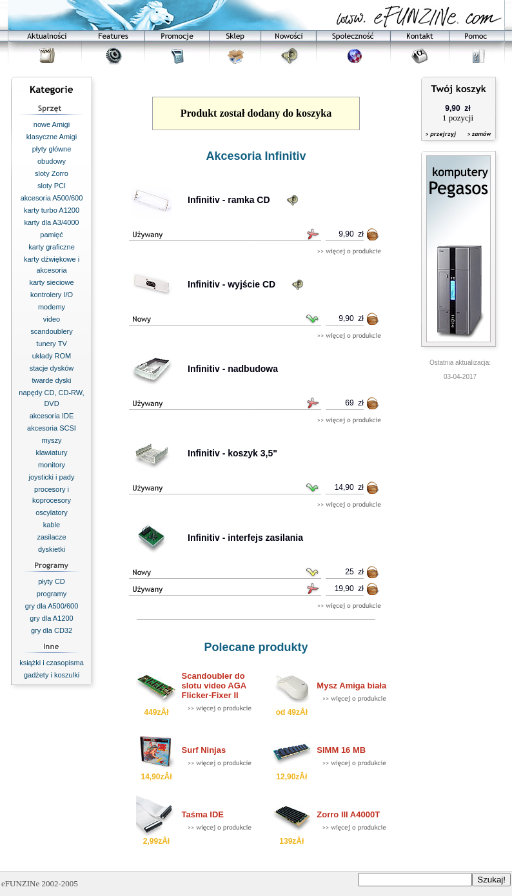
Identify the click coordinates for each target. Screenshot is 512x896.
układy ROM (52, 356)
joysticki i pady (52, 477)
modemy (51, 307)
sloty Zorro (51, 173)
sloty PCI (51, 186)
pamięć (51, 235)
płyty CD (51, 581)
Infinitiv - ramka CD (229, 200)
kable (51, 525)
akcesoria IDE (52, 416)
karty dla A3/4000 (51, 222)
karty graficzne (51, 247)
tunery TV (51, 343)
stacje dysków (52, 368)
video (51, 319)
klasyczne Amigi (51, 137)
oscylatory (51, 512)
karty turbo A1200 (51, 210)
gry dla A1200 (51, 618)
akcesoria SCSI (51, 428)
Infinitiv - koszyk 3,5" (232, 453)
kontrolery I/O (51, 294)
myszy (51, 440)
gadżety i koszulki (51, 675)
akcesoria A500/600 (52, 198)
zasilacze (51, 537)
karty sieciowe (51, 282)
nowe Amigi (52, 124)
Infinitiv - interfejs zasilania (245, 537)
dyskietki (51, 549)
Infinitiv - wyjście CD (231, 284)
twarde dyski (51, 380)
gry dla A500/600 (52, 606)
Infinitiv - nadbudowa (233, 369)
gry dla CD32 (51, 630)
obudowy (51, 161)
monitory (51, 465)
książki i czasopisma (51, 663)
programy (51, 594)
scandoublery (51, 331)
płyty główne (52, 149)
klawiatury (52, 452)
